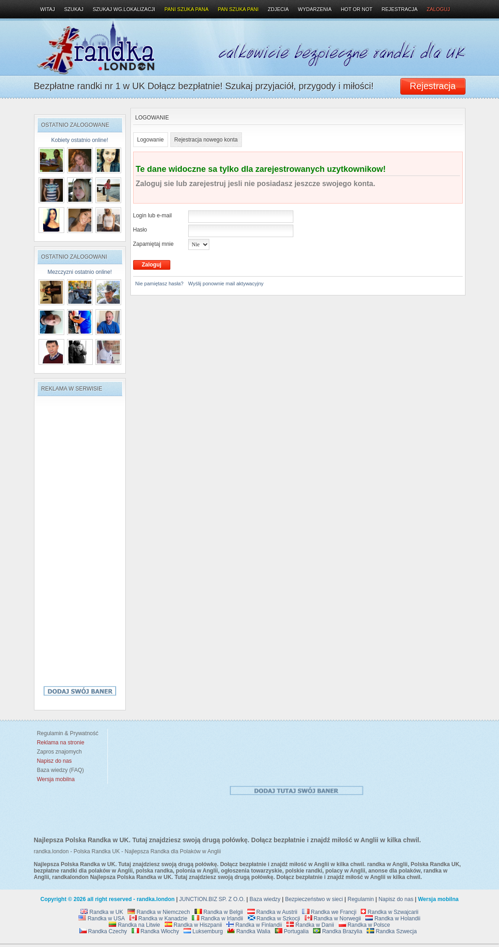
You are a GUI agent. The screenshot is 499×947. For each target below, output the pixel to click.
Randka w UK (101, 912)
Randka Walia (248, 931)
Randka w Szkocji (274, 918)
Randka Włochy (155, 931)
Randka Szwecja (392, 931)
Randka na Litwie (134, 925)
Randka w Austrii (272, 912)
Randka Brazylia (337, 931)
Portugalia (291, 931)
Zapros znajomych (59, 752)
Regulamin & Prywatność (66, 733)
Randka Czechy (103, 931)
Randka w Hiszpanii (193, 925)
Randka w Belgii (219, 912)
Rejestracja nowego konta (206, 139)
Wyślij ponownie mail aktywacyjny (226, 283)
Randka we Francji (329, 912)
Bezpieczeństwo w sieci (314, 899)
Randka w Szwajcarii (389, 912)
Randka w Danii (310, 925)
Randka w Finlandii (254, 925)
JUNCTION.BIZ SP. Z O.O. (212, 899)
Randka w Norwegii (333, 918)
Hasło (140, 230)
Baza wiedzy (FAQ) (59, 770)
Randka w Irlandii (217, 918)
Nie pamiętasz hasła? (159, 283)
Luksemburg (203, 931)
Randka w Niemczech (159, 912)
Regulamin (361, 899)
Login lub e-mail (152, 215)
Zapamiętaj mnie (153, 244)
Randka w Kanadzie (158, 918)
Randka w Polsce (364, 925)
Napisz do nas (395, 899)
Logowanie (150, 139)
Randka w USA (101, 918)
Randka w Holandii (392, 918)
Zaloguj (438, 9)
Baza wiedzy (265, 899)
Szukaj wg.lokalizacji (124, 9)
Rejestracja (399, 9)
